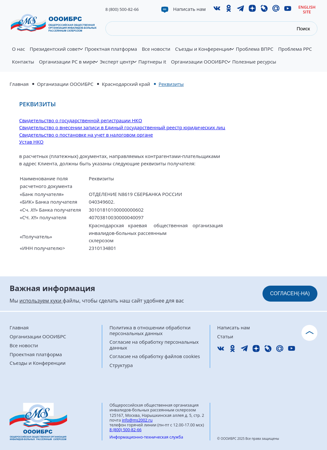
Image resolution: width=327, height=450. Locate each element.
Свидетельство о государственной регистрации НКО (80, 120)
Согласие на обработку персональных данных (154, 344)
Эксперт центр (118, 65)
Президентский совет (56, 52)
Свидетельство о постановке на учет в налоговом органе (86, 134)
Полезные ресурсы (254, 62)
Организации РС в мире (68, 65)
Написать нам (189, 9)
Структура (121, 365)
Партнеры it (152, 62)
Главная (19, 84)
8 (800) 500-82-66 (122, 9)
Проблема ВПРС (254, 49)
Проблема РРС (295, 49)
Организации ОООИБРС (200, 65)
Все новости (156, 49)
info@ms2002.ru (137, 420)
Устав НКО (31, 142)
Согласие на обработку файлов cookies (155, 356)
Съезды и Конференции (204, 52)
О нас (18, 49)
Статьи (225, 336)
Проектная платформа (111, 49)
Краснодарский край (126, 84)
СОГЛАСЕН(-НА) (290, 293)
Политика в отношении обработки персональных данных (150, 330)
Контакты (23, 62)
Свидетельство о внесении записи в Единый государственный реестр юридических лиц (122, 127)
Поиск (303, 28)
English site (307, 9)
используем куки (41, 300)
